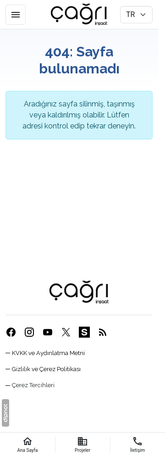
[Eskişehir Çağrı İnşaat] (79, 15)
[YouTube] (47, 332)
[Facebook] (11, 332)
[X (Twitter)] (66, 332)
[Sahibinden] (84, 332)
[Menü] (16, 15)
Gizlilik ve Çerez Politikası (46, 369)
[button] (30, 385)
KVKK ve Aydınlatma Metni (48, 353)
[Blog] (102, 332)
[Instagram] (29, 332)
